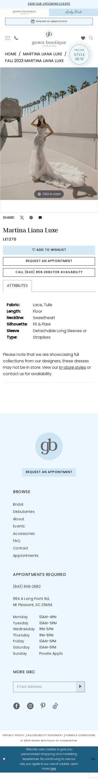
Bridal (18, 510)
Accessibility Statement (45, 742)
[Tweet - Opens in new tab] (22, 219)
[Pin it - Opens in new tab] (31, 219)
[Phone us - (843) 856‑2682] (16, 39)
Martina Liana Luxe (42, 56)
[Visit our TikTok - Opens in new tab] (55, 713)
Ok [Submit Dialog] (93, 765)
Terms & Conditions (80, 742)
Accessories (24, 539)
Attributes (17, 290)
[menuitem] (24, 12)
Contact (20, 554)
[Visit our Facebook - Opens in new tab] (16, 713)
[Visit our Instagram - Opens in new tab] (30, 713)
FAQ (16, 546)
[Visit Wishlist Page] (83, 39)
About (18, 524)
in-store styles (72, 372)
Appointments (26, 561)
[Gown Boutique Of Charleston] (49, 39)
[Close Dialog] (4, 765)
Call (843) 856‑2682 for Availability (49, 276)
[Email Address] (49, 693)
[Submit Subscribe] (80, 693)
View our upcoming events (49, 4)
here (53, 775)
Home (10, 56)
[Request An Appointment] (49, 22)
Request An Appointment (49, 264)
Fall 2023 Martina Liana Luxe (34, 62)
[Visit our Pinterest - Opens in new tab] (43, 713)
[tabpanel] (49, 134)
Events (19, 532)
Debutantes (23, 517)
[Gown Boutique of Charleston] (49, 450)
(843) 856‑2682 (27, 592)
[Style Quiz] (79, 56)
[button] (7, 39)
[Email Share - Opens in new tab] (40, 219)
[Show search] (91, 39)
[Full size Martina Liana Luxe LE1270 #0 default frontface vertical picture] (49, 134)
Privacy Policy (14, 742)
